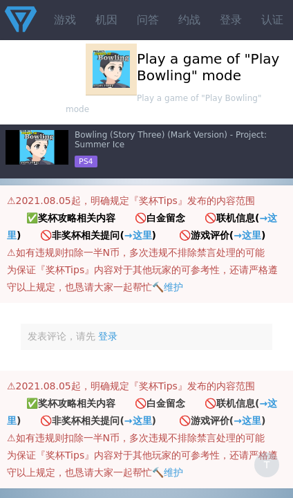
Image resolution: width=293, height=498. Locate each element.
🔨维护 (167, 287)
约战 (189, 19)
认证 (272, 19)
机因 (106, 19)
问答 (148, 19)
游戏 (65, 19)
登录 (231, 19)
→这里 (138, 235)
